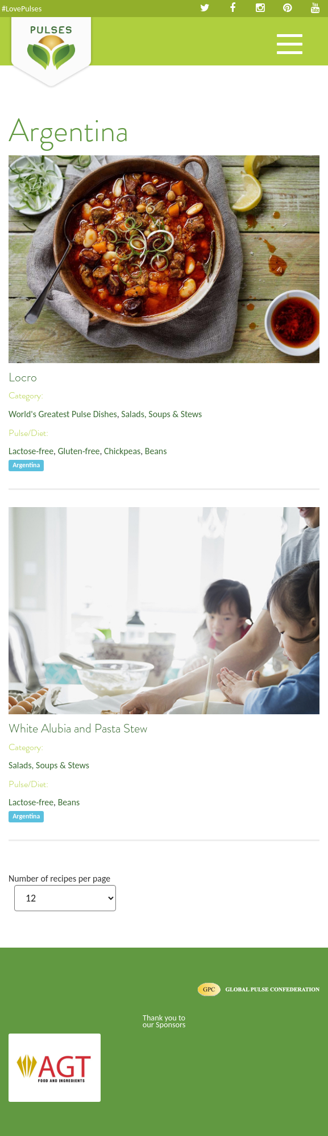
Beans (156, 451)
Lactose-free (31, 451)
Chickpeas (122, 451)
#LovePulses (21, 8)
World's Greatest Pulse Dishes (63, 414)
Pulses (51, 53)
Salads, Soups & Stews (161, 414)
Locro (23, 377)
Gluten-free (79, 451)
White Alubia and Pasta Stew (78, 728)
